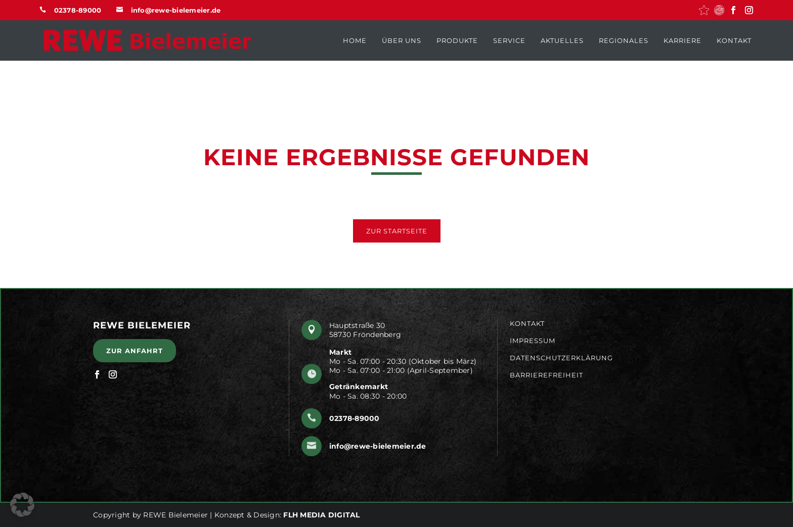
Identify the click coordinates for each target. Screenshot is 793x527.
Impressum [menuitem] (532, 341)
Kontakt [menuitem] (734, 40)
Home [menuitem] (355, 40)
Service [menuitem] (509, 40)
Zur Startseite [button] (396, 231)
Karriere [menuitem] (682, 40)
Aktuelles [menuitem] (562, 40)
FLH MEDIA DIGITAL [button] (321, 514)
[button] (704, 10)
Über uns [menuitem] (401, 40)
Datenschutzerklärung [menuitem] (561, 358)
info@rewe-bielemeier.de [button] (176, 10)
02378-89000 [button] (78, 10)
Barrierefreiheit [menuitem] (546, 374)
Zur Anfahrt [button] (134, 351)
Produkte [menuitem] (457, 40)
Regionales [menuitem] (623, 40)
